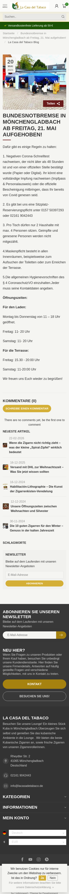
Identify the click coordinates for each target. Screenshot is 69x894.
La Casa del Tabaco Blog (23, 42)
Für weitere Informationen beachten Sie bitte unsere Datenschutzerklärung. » (35, 885)
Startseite (9, 33)
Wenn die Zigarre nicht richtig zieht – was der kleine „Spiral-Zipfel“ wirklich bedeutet (35, 447)
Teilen (53, 103)
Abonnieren (34, 583)
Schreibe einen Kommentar (27, 408)
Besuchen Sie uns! (35, 696)
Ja (42, 877)
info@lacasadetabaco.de (26, 785)
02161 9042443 (20, 775)
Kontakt (34, 684)
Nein (53, 877)
